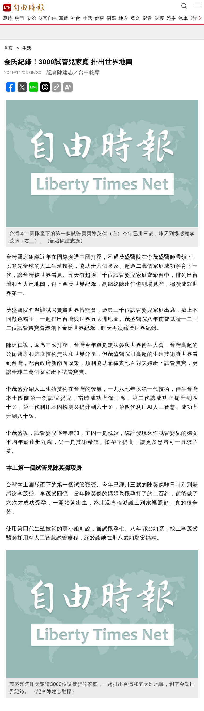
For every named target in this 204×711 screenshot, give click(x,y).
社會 (75, 18)
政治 (31, 18)
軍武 (63, 18)
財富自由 (47, 18)
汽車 (183, 18)
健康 (99, 18)
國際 (111, 18)
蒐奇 (135, 18)
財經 (159, 18)
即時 (7, 18)
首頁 (8, 48)
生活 (87, 18)
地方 (123, 18)
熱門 (19, 18)
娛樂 (171, 18)
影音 (147, 18)
